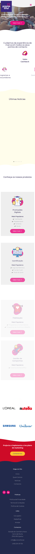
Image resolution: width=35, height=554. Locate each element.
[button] (15, 161)
